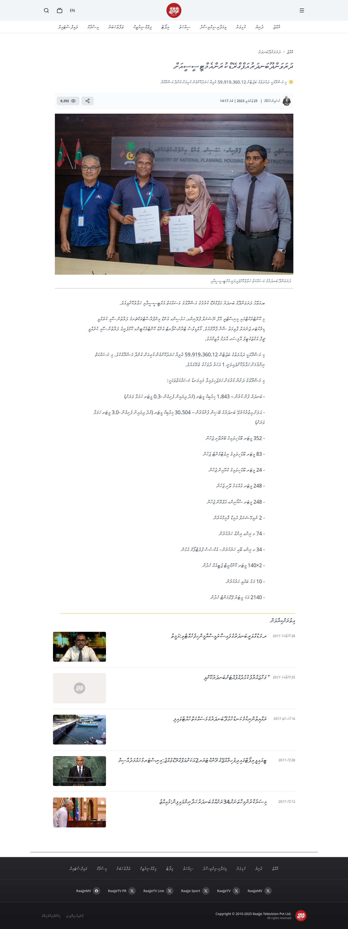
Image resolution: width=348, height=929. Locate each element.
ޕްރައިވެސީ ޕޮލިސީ (74, 915)
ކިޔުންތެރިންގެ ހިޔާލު (51, 915)
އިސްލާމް (93, 27)
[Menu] (302, 10)
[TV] (59, 10)
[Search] (46, 10)
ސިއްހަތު (184, 27)
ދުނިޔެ (259, 27)
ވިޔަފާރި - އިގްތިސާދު (213, 27)
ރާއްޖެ (276, 27)
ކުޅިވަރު (241, 27)
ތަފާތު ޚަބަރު (116, 27)
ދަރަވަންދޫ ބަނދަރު (269, 52)
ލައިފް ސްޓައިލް (68, 27)
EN (72, 10)
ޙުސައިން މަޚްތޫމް (272, 101)
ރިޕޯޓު (165, 27)
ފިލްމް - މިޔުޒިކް (142, 27)
